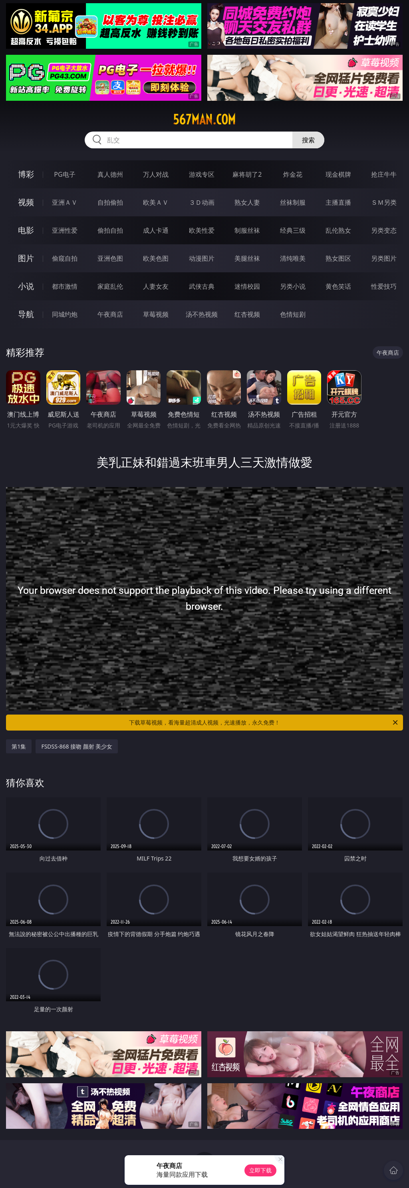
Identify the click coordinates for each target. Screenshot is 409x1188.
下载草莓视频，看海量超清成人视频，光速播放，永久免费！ (264, 722)
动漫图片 (201, 258)
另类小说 (293, 286)
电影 (26, 230)
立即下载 (260, 1170)
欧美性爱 (201, 230)
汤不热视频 (202, 314)
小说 (26, 286)
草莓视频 (156, 314)
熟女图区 (338, 258)
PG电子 (64, 174)
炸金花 (292, 174)
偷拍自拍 (110, 230)
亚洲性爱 (64, 230)
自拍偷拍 (110, 202)
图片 (26, 258)
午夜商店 (110, 314)
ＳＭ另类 (384, 202)
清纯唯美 (293, 258)
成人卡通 (156, 230)
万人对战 (156, 174)
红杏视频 (247, 314)
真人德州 (110, 174)
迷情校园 (247, 286)
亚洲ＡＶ (64, 202)
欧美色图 (156, 258)
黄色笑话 (338, 286)
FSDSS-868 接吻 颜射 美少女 (76, 746)
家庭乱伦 (110, 286)
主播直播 (338, 202)
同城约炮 (64, 314)
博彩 (26, 174)
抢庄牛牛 (384, 174)
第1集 (19, 746)
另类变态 (384, 230)
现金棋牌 (338, 174)
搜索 (308, 140)
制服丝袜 (247, 230)
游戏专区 (201, 174)
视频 (26, 202)
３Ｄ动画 (201, 202)
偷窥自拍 (64, 258)
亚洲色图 (110, 258)
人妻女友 (156, 286)
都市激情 (64, 286)
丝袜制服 (293, 202)
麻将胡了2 (247, 174)
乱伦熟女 (338, 230)
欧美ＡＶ (156, 202)
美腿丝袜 (247, 258)
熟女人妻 (247, 202)
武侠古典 (201, 286)
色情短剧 (293, 314)
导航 (26, 314)
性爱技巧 (384, 286)
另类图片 (384, 258)
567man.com (204, 120)
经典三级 (293, 230)
